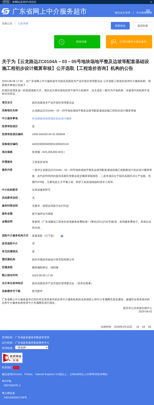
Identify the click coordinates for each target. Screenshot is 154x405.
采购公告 (7, 23)
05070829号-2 (12, 385)
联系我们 (10, 367)
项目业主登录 (122, 12)
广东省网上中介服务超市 (49, 11)
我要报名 (120, 25)
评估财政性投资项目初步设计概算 (52, 118)
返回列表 (142, 25)
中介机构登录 (144, 12)
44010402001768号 (15, 397)
